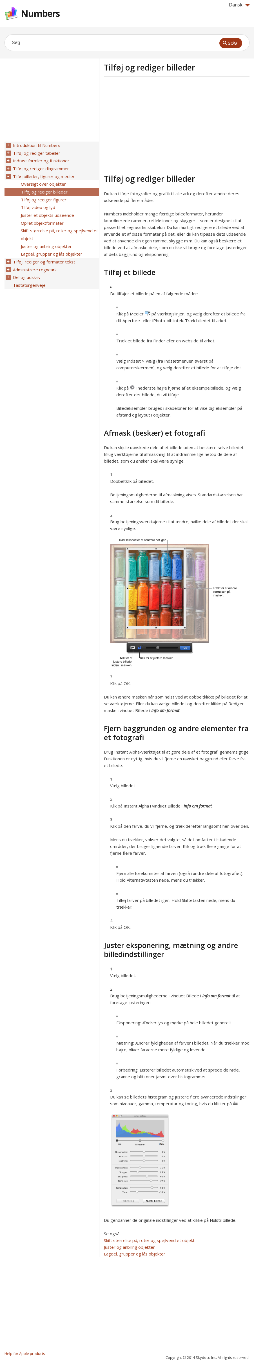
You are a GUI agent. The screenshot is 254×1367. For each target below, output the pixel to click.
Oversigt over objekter (42, 182)
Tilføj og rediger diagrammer (40, 167)
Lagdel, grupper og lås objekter (134, 1254)
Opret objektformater (41, 218)
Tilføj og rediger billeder (43, 189)
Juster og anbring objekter (129, 1247)
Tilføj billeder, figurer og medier (43, 174)
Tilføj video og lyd (37, 203)
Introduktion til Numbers (36, 145)
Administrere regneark (34, 262)
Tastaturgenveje (28, 276)
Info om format (165, 710)
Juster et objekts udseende (46, 211)
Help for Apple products (25, 1353)
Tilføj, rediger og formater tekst (43, 255)
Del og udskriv (26, 269)
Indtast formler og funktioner (40, 160)
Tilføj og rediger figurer (43, 196)
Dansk (239, 5)
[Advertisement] (151, 124)
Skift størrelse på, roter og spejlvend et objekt (149, 1240)
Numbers (40, 13)
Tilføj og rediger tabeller (36, 152)
